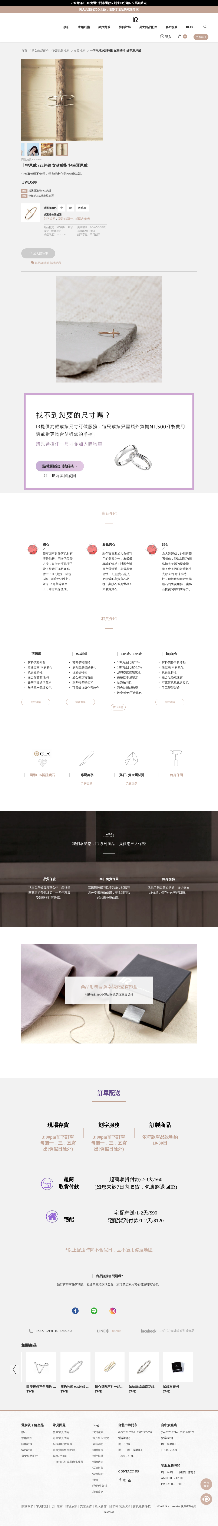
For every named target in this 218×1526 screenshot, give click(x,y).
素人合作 (101, 1506)
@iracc (116, 1330)
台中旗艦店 (169, 1425)
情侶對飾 (125, 27)
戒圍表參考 (82, 218)
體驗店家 (97, 1462)
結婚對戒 (104, 27)
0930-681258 (187, 1432)
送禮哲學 (97, 1467)
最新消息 (97, 1444)
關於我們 (27, 1506)
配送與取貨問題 (62, 1444)
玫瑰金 (82, 207)
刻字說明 (50, 218)
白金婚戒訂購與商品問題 (68, 1462)
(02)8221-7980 (126, 1432)
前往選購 (36, 702)
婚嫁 (95, 1479)
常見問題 (42, 1506)
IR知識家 (97, 1432)
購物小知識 (60, 1456)
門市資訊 (201, 36)
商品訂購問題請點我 (45, 263)
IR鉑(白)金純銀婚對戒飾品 (167, 1330)
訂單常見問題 (61, 1438)
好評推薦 (97, 1456)
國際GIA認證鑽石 (42, 775)
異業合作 (86, 1506)
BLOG (190, 27)
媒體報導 (97, 1450)
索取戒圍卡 (66, 218)
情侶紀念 (97, 1473)
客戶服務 (172, 27)
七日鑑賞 (57, 1506)
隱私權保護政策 (119, 1506)
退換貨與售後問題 (64, 1450)
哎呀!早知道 (99, 1485)
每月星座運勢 (100, 1438)
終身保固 (176, 775)
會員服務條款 (142, 1506)
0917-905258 (144, 1432)
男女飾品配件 (148, 27)
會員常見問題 (61, 1432)
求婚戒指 (84, 27)
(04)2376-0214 (169, 1432)
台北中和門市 (127, 1425)
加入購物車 (38, 253)
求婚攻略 (97, 1491)
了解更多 (87, 783)
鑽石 (66, 27)
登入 (166, 37)
